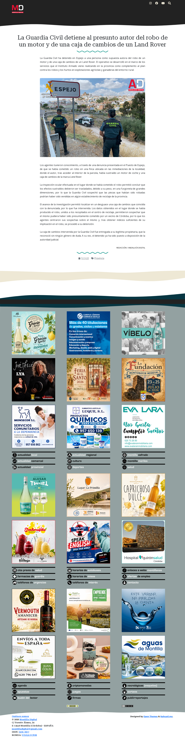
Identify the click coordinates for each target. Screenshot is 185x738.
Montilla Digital (28, 719)
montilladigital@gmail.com (27, 729)
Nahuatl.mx (166, 716)
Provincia (99, 258)
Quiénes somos (20, 716)
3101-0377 (24, 732)
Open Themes (151, 716)
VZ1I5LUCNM (29, 735)
